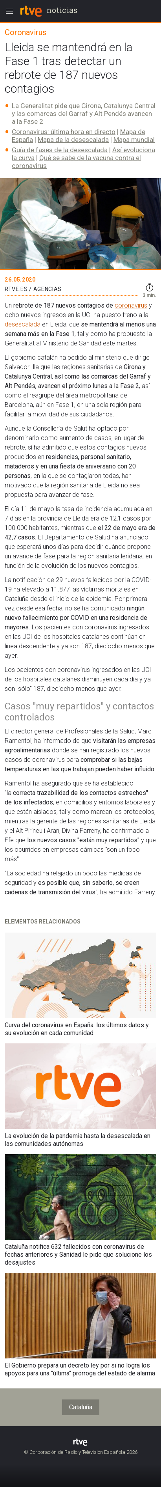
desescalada (22, 324)
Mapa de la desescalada (73, 140)
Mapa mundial (134, 140)
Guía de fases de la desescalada (60, 150)
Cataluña (80, 1407)
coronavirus (131, 305)
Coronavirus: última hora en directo (63, 132)
